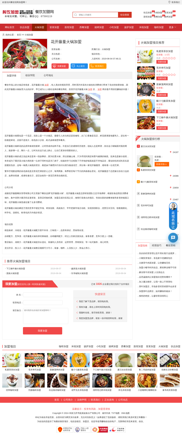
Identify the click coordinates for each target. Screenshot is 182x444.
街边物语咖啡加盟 (149, 229)
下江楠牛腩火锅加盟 (15, 268)
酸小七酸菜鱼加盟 (165, 101)
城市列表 (106, 413)
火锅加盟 (158, 12)
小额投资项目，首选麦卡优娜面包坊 (155, 258)
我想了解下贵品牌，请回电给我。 (94, 301)
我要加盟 (61, 66)
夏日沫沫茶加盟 (148, 146)
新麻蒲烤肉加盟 (164, 84)
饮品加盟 (147, 12)
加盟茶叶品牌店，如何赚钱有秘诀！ (155, 291)
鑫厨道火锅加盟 (78, 268)
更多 (171, 27)
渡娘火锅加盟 (12, 273)
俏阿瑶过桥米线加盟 (150, 217)
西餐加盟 (158, 17)
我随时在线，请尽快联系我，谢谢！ (95, 312)
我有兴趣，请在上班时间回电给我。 (95, 307)
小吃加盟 (114, 27)
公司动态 (123, 399)
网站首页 (9, 27)
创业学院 (30, 75)
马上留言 (81, 66)
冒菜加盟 (168, 12)
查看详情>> (161, 164)
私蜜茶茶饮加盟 (164, 51)
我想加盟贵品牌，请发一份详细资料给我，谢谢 (100, 318)
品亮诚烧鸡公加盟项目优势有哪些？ (155, 277)
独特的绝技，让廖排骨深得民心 (153, 296)
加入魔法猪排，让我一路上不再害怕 (155, 282)
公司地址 (48, 75)
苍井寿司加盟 (163, 68)
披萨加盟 (129, 27)
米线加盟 (144, 27)
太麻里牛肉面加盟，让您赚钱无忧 (154, 263)
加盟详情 (11, 75)
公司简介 (68, 399)
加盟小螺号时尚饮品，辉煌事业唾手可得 (157, 267)
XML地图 (125, 413)
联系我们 (99, 66)
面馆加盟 (147, 17)
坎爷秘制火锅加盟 (79, 273)
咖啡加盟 (159, 27)
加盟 (47, 85)
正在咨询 (109, 399)
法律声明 (81, 399)
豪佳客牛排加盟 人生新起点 (152, 272)
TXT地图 (115, 413)
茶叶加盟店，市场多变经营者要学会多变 (157, 286)
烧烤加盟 (168, 17)
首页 (19, 35)
